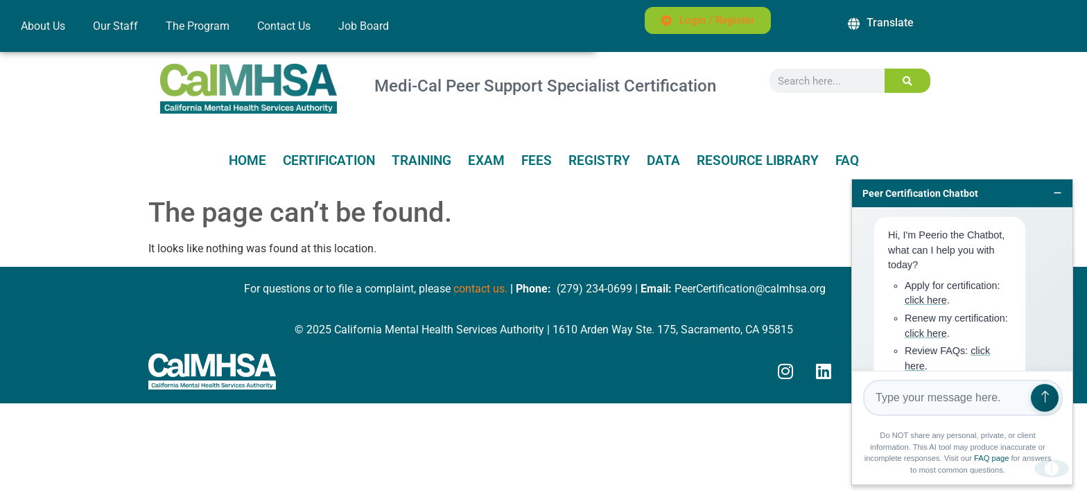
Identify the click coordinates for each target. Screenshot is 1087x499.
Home (247, 160)
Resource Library (758, 160)
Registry (599, 160)
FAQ (847, 160)
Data (663, 160)
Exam (486, 160)
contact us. (480, 288)
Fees (536, 160)
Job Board (363, 26)
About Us (43, 26)
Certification (329, 160)
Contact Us (284, 26)
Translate (890, 22)
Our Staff (115, 26)
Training (421, 160)
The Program (197, 26)
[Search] (908, 81)
